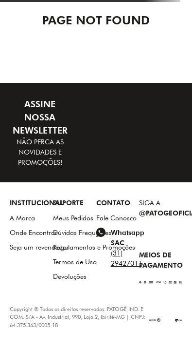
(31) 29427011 (126, 258)
